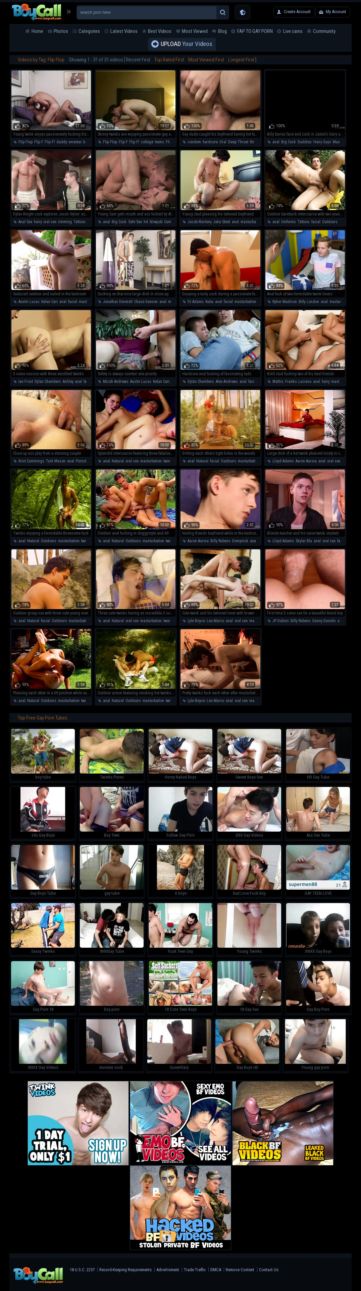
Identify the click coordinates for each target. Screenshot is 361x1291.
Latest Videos (124, 31)
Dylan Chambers (48, 381)
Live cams (293, 31)
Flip (169, 142)
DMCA (215, 1269)
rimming (65, 221)
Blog (222, 31)
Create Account (297, 11)
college (147, 142)
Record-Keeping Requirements (125, 1269)
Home (37, 31)
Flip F (38, 142)
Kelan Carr (49, 301)
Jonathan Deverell (118, 301)
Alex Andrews (227, 381)
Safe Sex (135, 221)
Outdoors (330, 221)
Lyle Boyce (196, 620)
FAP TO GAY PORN (255, 31)
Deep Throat (238, 142)
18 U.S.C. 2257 (82, 1269)
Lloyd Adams (283, 461)
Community (324, 31)
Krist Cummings (31, 461)
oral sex (49, 221)
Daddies (305, 142)
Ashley (68, 381)
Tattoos (79, 221)
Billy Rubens (220, 541)
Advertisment (167, 1269)
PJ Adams (196, 301)
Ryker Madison (284, 301)
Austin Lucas (29, 301)
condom (194, 142)
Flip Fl (50, 142)
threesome (258, 142)
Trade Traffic (195, 1269)
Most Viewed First (206, 60)
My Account (336, 11)
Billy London (309, 301)
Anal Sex (25, 221)
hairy (38, 221)
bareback (91, 142)
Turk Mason (55, 461)
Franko (291, 381)
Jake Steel (221, 221)
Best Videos (159, 31)
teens (159, 142)
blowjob (156, 221)
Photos (61, 31)
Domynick (240, 541)
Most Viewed (195, 31)
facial (315, 221)
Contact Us (268, 1269)
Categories (89, 31)
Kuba (209, 301)
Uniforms (288, 221)
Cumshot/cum (175, 221)
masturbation (251, 221)
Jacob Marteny (199, 221)
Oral (222, 142)
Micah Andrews (115, 381)
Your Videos (186, 44)
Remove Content (240, 1269)
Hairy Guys (322, 142)
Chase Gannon (146, 301)
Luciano (304, 381)
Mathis (277, 381)
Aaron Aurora (306, 461)
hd (146, 221)
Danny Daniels (324, 620)
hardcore (210, 142)
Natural (118, 461)
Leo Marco (215, 620)
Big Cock (288, 142)
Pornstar (82, 461)
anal (275, 142)
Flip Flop (25, 142)
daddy (61, 142)
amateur (75, 142)
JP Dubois (280, 620)
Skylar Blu (304, 541)
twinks (168, 461)
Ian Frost (25, 381)
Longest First (241, 60)
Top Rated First (169, 60)
